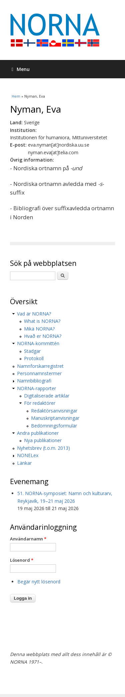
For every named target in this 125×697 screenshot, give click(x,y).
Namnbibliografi (34, 380)
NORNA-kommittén (38, 343)
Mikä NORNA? (39, 329)
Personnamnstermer (39, 373)
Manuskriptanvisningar (55, 418)
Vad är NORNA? (34, 314)
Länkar (24, 463)
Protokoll (34, 358)
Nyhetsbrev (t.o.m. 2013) (43, 448)
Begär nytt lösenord (38, 581)
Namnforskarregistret (40, 366)
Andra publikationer (38, 433)
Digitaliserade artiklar (46, 395)
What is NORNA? (42, 321)
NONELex (27, 455)
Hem (16, 96)
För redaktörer (39, 403)
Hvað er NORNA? (42, 336)
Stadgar (32, 351)
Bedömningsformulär (54, 425)
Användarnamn (28, 539)
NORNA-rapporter (36, 388)
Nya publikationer (43, 440)
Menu (21, 69)
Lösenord (21, 560)
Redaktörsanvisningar (54, 410)
